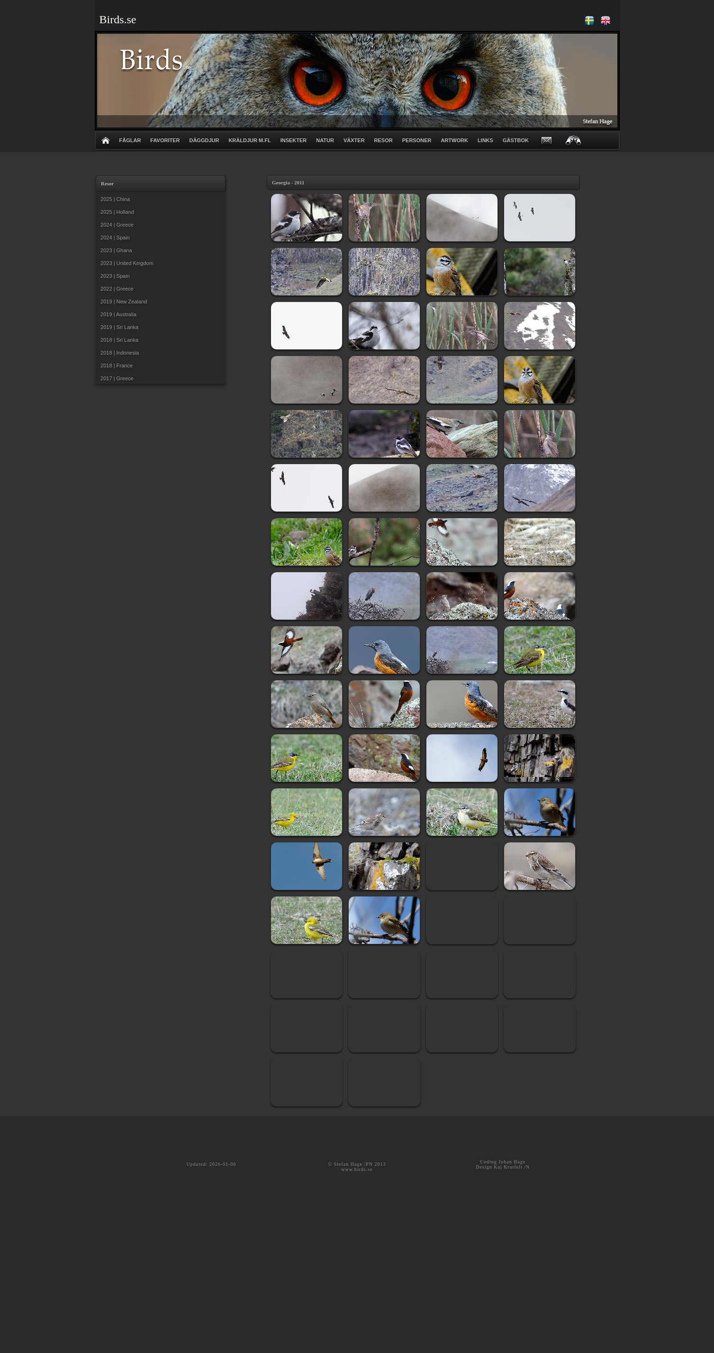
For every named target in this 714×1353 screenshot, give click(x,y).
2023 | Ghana (115, 250)
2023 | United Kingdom (126, 263)
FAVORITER (165, 140)
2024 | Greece (116, 225)
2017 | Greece (116, 378)
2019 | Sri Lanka (118, 327)
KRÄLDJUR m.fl (249, 140)
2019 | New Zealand (122, 301)
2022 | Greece (116, 289)
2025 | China (114, 199)
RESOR (383, 140)
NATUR (325, 140)
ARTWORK (454, 140)
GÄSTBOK (516, 140)
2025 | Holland (116, 212)
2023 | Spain (114, 276)
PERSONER (417, 140)
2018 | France (115, 365)
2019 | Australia (117, 314)
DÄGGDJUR (204, 140)
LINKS (485, 140)
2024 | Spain (114, 237)
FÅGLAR (130, 140)
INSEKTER (293, 140)
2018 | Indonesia (118, 353)
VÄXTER (354, 140)
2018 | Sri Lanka (118, 340)
